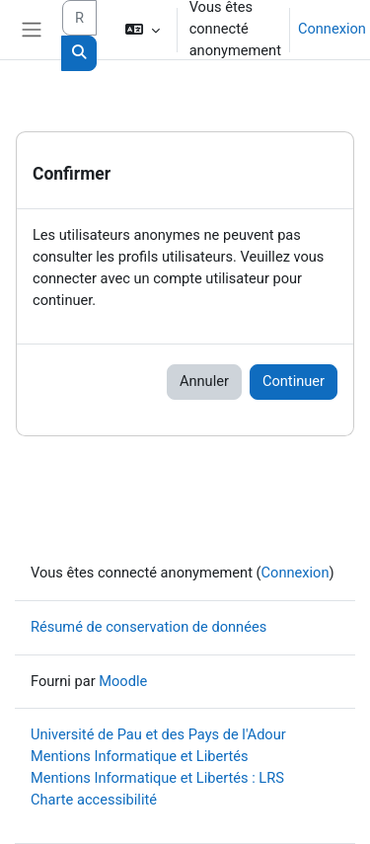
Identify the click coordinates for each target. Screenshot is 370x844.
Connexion (332, 29)
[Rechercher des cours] (79, 18)
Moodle (123, 681)
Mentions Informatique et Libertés (140, 756)
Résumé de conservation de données (148, 627)
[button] (141, 29)
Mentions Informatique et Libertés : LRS (157, 778)
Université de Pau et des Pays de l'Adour (158, 734)
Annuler (204, 381)
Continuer (293, 381)
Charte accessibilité (94, 799)
